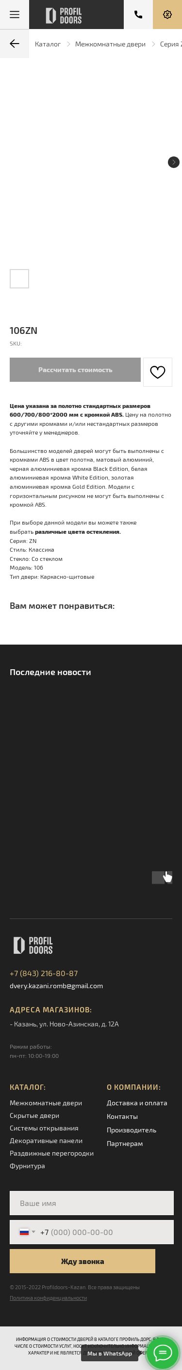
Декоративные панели (46, 1140)
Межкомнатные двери (110, 44)
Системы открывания (44, 1128)
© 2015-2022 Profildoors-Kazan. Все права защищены (75, 1287)
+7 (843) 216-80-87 (44, 973)
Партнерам (125, 1143)
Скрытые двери (34, 1115)
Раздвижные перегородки (52, 1153)
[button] (167, 14)
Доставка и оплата (137, 1103)
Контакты (122, 1116)
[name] (92, 1203)
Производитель (131, 1130)
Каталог (48, 44)
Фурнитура (27, 1165)
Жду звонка (82, 1261)
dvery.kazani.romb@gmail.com (56, 985)
